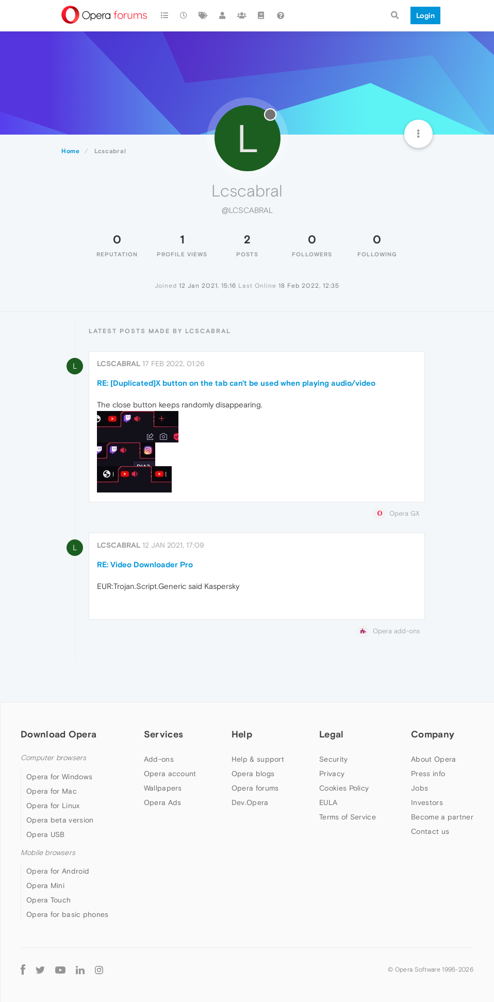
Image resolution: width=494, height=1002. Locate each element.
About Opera (433, 759)
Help (242, 734)
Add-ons (159, 759)
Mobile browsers (48, 852)
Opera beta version (59, 820)
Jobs (419, 788)
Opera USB (45, 834)
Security (333, 759)
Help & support (258, 759)
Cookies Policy (344, 788)
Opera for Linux (53, 805)
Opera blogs (253, 773)
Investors (427, 802)
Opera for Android (57, 871)
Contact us (430, 831)
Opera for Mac (51, 791)
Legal (331, 734)
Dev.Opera (250, 802)
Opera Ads (163, 802)
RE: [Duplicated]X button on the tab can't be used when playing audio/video (236, 383)
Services (163, 734)
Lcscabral (118, 363)
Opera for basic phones (67, 914)
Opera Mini (45, 885)
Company (432, 734)
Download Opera (58, 734)
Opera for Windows (59, 777)
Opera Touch (48, 900)
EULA (328, 802)
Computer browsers (53, 757)
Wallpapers (163, 788)
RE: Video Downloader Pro (145, 564)
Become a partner (442, 817)
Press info (428, 773)
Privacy (331, 773)
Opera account (170, 773)
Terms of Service (347, 817)
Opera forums (255, 788)
